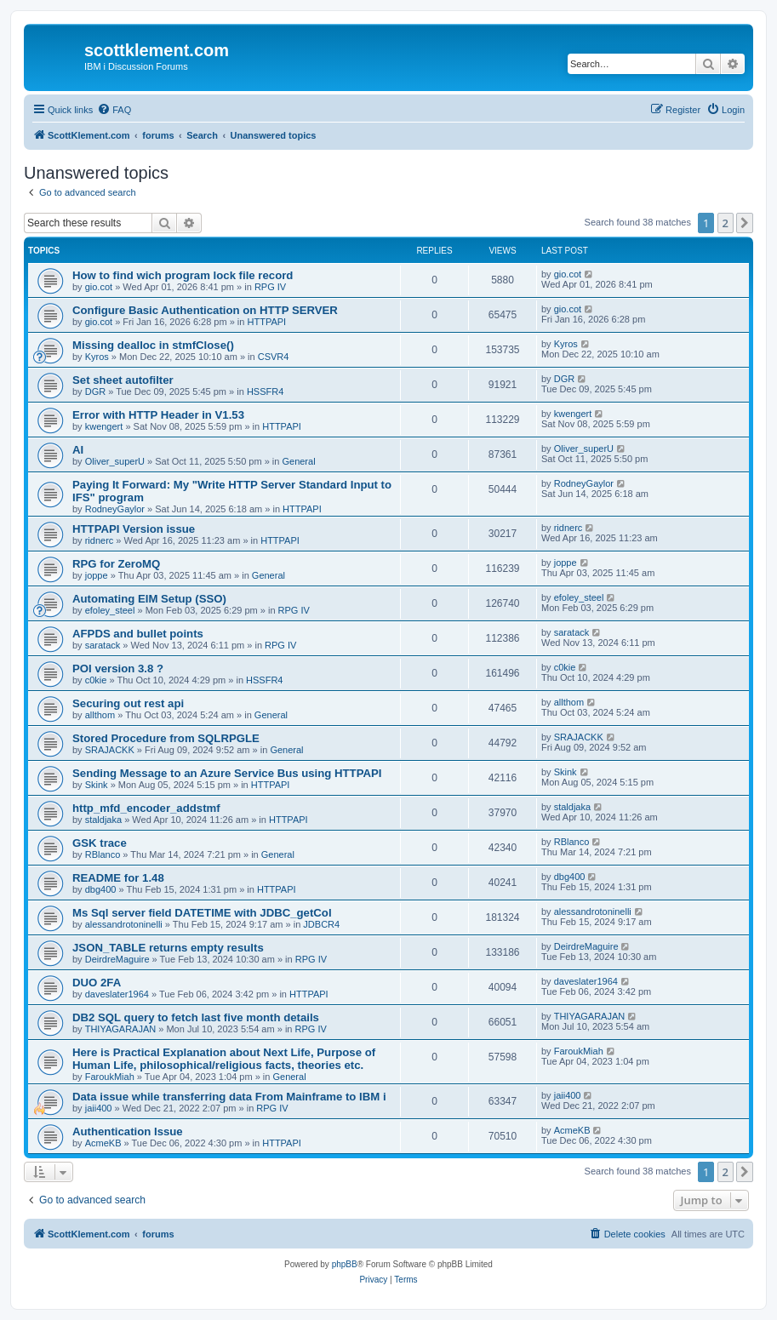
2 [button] (725, 223)
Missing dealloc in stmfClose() (153, 345)
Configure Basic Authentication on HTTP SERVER (205, 310)
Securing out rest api (128, 703)
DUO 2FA (96, 982)
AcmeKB (103, 1143)
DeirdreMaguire (117, 959)
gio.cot (98, 287)
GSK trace (99, 843)
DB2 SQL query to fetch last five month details (195, 1017)
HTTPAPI (267, 322)
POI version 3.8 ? (117, 668)
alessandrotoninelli (124, 924)
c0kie (96, 680)
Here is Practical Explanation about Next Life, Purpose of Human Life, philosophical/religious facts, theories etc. (223, 1058)
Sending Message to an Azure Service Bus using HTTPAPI (226, 773)
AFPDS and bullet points (137, 633)
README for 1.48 (118, 877)
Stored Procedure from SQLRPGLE (166, 738)
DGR (95, 391)
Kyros (97, 356)
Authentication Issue (127, 1131)
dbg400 (101, 889)
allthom (100, 715)
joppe (96, 575)
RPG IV (270, 287)
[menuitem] (114, 110)
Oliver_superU (115, 461)
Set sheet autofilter (123, 380)
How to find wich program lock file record (182, 275)
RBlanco (103, 854)
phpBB (344, 1264)
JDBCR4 (321, 924)
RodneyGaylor (115, 509)
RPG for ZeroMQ (116, 563)
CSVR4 (273, 356)
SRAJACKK (109, 750)
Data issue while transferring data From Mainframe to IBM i (229, 1096)
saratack (103, 645)
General (298, 461)
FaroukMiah (109, 1076)
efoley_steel (110, 610)
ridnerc (99, 540)
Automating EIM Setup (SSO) (149, 598)
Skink (96, 785)
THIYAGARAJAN (121, 1029)
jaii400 (98, 1108)
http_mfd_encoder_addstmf (146, 808)
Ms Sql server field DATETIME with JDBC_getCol (202, 912)
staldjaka (103, 819)
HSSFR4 (265, 391)
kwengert (104, 426)
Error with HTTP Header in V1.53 (158, 415)
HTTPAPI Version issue (133, 529)
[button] (744, 223)
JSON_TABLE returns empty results (168, 947)
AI (77, 449)
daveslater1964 (117, 994)
